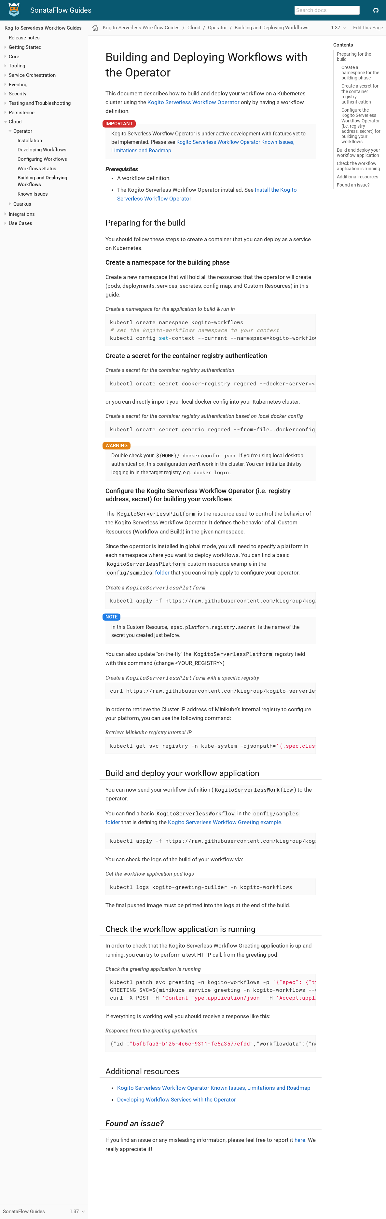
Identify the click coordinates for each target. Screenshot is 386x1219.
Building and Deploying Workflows (272, 28)
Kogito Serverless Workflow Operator (193, 102)
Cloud (15, 122)
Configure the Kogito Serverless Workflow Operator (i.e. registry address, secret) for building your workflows (360, 125)
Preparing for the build (354, 56)
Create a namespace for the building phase (360, 72)
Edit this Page (368, 28)
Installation (30, 141)
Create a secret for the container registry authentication (360, 93)
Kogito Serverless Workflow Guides (43, 28)
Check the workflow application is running (358, 166)
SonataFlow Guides (60, 10)
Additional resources (357, 176)
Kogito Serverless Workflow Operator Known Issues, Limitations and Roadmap (213, 1088)
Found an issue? (353, 184)
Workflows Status (37, 169)
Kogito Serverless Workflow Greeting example (224, 822)
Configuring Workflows (42, 159)
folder (137, 572)
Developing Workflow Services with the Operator (176, 1099)
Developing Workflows (42, 150)
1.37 (335, 28)
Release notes (24, 38)
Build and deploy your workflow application (358, 152)
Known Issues (33, 194)
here (300, 1140)
